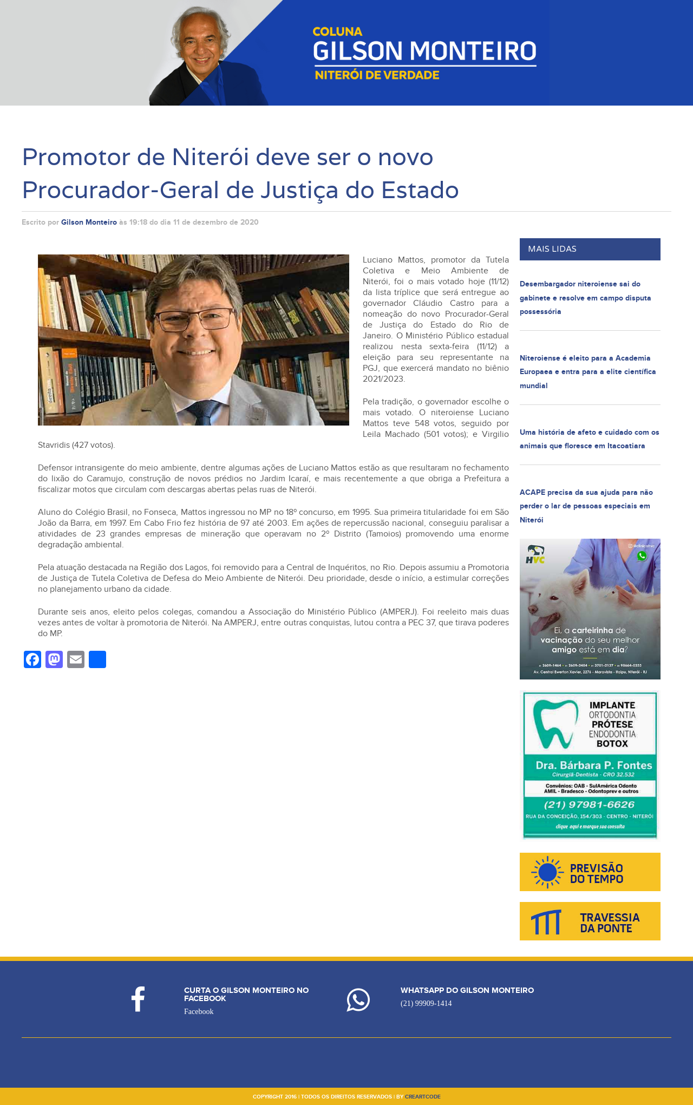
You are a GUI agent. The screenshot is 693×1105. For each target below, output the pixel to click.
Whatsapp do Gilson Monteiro (467, 990)
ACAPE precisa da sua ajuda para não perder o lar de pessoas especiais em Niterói (586, 506)
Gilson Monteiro (89, 222)
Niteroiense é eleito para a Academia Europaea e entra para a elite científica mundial (588, 372)
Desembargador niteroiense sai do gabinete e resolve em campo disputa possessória (585, 297)
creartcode (423, 1097)
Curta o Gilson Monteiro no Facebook (246, 994)
